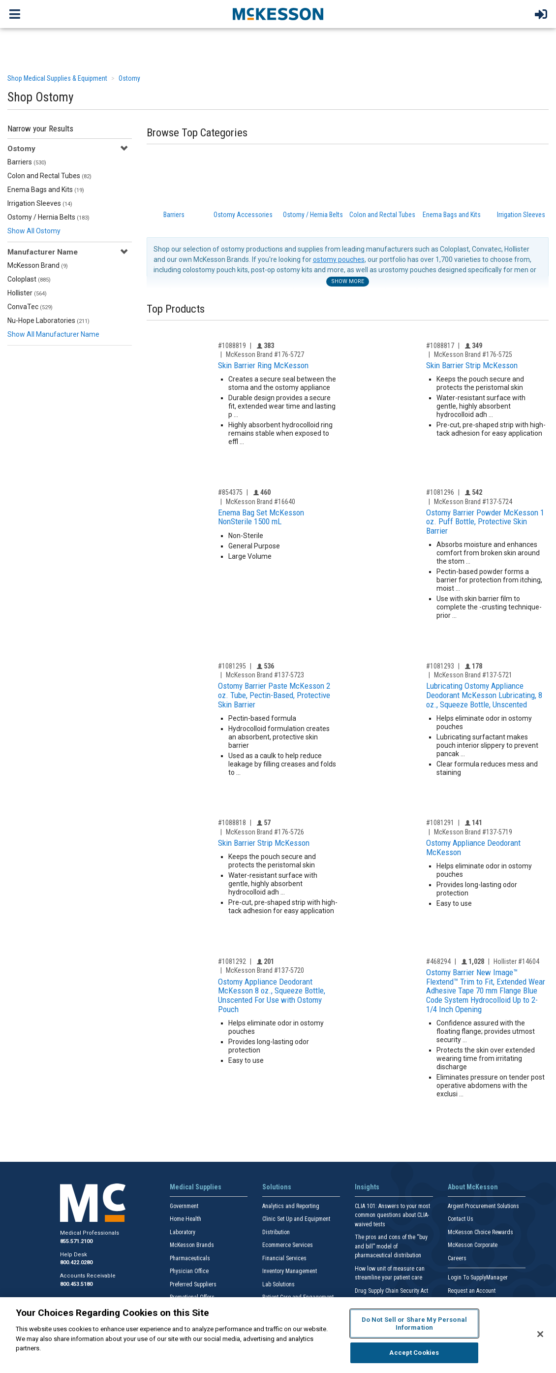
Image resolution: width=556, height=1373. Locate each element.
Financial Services (284, 1258)
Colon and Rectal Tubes (49, 176)
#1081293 (440, 666)
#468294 (438, 961)
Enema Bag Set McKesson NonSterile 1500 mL (261, 517)
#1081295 (232, 666)
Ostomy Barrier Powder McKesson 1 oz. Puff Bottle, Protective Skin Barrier (485, 522)
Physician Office (189, 1271)
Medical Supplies (195, 1187)
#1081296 (440, 492)
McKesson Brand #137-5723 (265, 675)
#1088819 (232, 346)
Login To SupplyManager (478, 1277)
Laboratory (182, 1232)
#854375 (230, 492)
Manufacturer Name (42, 252)
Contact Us (460, 1218)
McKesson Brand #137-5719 (473, 832)
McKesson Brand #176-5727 (265, 354)
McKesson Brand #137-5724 (473, 502)
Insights (367, 1187)
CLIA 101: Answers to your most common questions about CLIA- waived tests (392, 1215)
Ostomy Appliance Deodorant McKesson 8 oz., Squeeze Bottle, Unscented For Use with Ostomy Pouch (271, 995)
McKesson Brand (37, 265)
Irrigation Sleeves (39, 203)
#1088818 (232, 823)
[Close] (540, 1334)
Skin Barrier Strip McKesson (472, 365)
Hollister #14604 (516, 961)
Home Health (185, 1218)
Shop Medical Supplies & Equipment (57, 78)
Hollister (27, 293)
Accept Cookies (414, 1352)
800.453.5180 (76, 1284)
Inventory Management (289, 1271)
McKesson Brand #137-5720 (265, 970)
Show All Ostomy (34, 231)
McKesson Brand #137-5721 (473, 675)
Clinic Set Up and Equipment (296, 1218)
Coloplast (29, 279)
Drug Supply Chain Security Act (391, 1290)
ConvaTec (30, 307)
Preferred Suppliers (193, 1284)
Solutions (276, 1187)
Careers (457, 1258)
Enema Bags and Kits (45, 189)
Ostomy (129, 78)
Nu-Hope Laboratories (48, 320)
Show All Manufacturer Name (53, 334)
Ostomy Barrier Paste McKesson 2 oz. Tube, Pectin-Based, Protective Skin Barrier (274, 695)
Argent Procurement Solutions (483, 1206)
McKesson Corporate (472, 1245)
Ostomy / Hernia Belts (48, 217)
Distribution (276, 1232)
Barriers (26, 162)
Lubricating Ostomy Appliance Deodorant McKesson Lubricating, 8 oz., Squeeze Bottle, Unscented (484, 695)
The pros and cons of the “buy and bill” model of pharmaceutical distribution (391, 1246)
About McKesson (473, 1187)
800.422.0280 (76, 1262)
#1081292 (232, 961)
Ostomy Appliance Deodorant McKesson (473, 847)
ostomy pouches (339, 259)
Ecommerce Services (287, 1245)
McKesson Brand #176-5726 (265, 832)
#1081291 (440, 823)
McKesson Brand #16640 (260, 502)
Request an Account (471, 1290)
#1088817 (440, 346)
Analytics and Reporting (290, 1206)
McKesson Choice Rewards (480, 1232)
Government (184, 1206)
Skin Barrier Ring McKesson (263, 365)
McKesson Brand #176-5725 (473, 354)
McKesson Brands (192, 1245)
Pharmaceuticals (190, 1258)
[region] (278, 1335)
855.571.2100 (76, 1241)
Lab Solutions (278, 1284)
